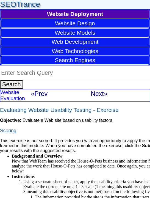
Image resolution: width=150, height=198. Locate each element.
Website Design (75, 23)
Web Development (75, 41)
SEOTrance (20, 4)
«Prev (39, 93)
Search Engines (75, 60)
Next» (99, 93)
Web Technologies (75, 51)
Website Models (75, 32)
